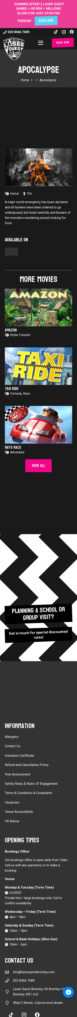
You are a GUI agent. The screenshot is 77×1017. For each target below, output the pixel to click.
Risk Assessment (17, 774)
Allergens (11, 737)
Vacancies (12, 802)
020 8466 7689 (24, 980)
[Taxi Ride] (38, 366)
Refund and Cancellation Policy (27, 765)
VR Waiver (12, 821)
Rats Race (13, 447)
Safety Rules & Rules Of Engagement (31, 784)
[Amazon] (38, 307)
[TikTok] (56, 32)
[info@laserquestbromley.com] (9, 972)
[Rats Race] (38, 425)
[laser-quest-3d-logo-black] (14, 49)
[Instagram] (64, 32)
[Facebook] (72, 32)
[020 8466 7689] (9, 980)
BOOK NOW (46, 21)
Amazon (11, 330)
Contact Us (12, 746)
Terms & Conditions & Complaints (28, 793)
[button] (41, 42)
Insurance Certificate (19, 755)
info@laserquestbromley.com (34, 972)
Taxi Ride (12, 389)
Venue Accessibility (19, 812)
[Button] (11, 252)
